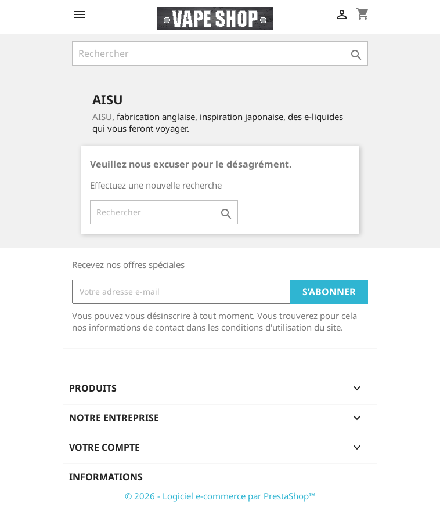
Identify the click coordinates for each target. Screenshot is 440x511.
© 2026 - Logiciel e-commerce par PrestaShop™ (220, 496)
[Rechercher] (220, 53)
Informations (106, 476)
